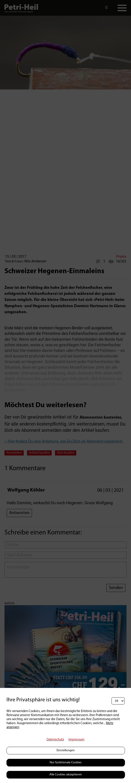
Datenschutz (55, 739)
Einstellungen (66, 750)
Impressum (76, 739)
